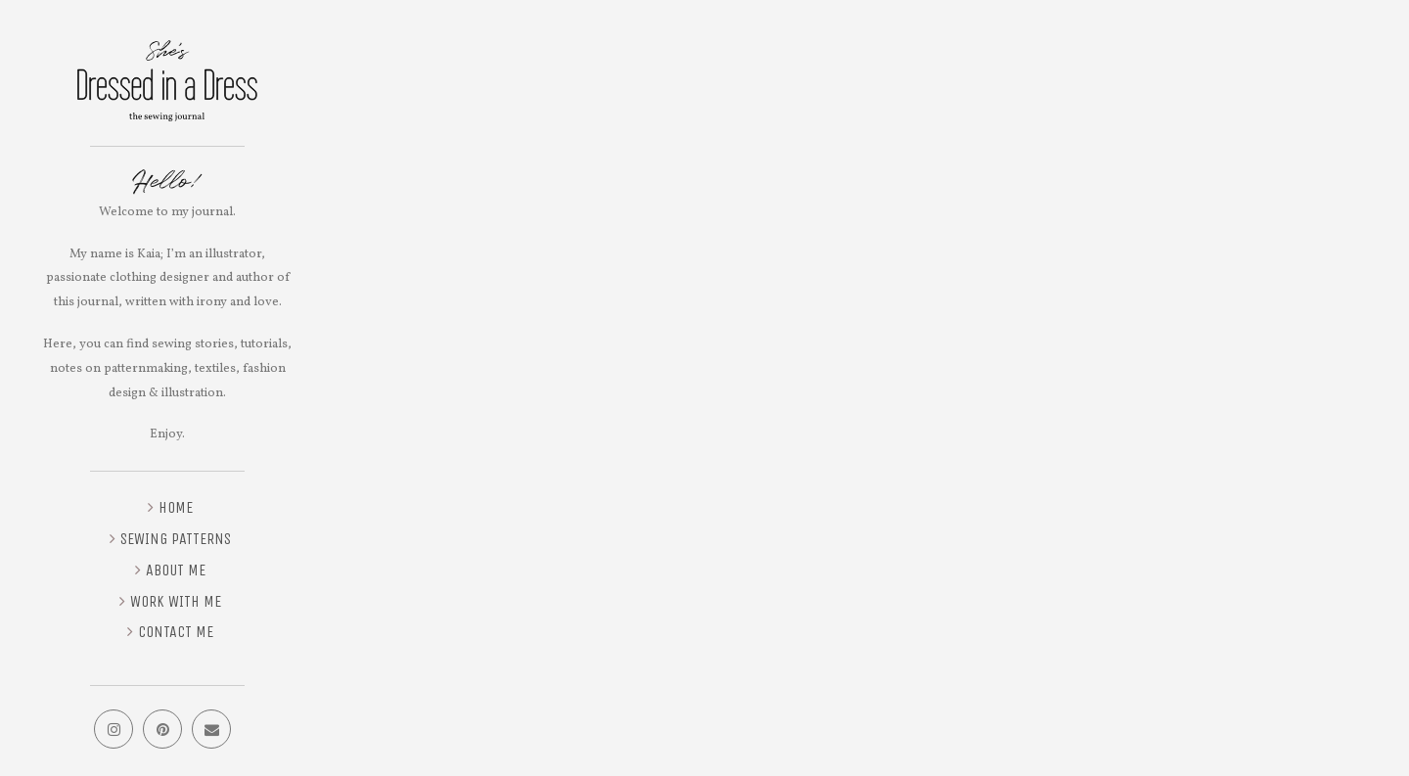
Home (176, 507)
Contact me (175, 631)
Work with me (175, 601)
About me (175, 570)
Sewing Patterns (175, 538)
